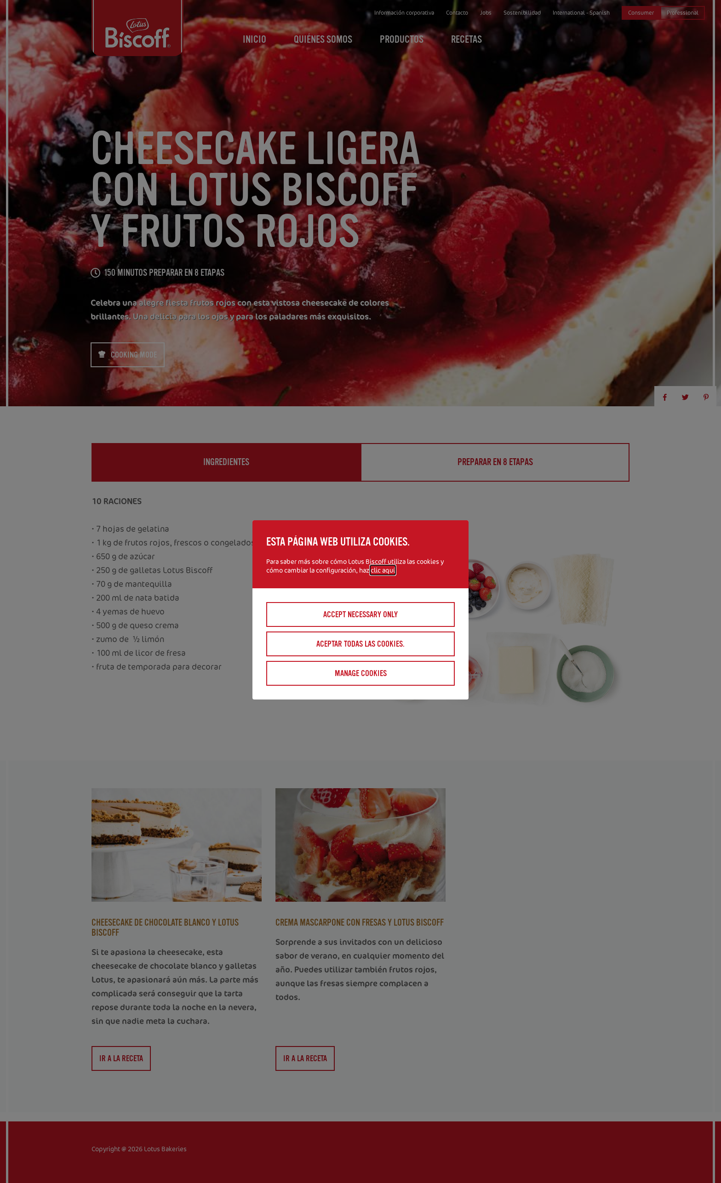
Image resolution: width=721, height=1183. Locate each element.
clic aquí (383, 570)
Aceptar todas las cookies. (360, 643)
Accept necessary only (360, 614)
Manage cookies (361, 673)
